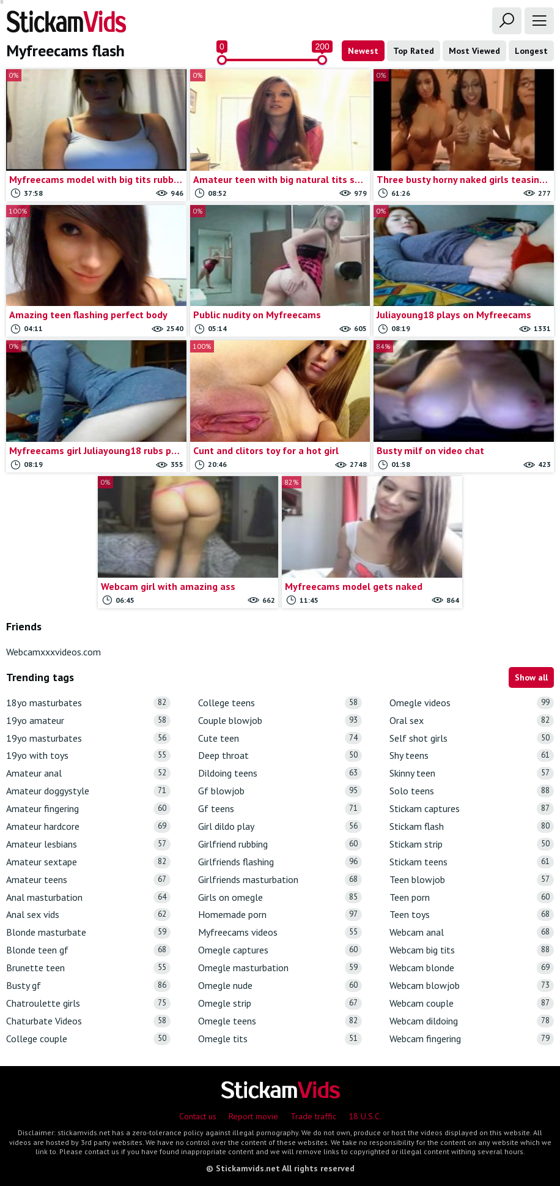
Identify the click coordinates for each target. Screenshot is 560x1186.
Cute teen (280, 738)
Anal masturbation (88, 897)
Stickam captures (471, 808)
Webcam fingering (471, 1038)
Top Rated (413, 50)
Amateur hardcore (88, 826)
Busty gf (88, 985)
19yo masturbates (88, 738)
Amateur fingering (88, 808)
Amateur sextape (88, 862)
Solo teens (471, 791)
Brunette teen (88, 967)
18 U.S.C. (364, 1116)
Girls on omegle (280, 897)
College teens (280, 702)
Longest (531, 50)
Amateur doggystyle (88, 791)
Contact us (197, 1116)
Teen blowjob (471, 879)
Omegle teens (280, 1021)
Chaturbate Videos (88, 1021)
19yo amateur (88, 720)
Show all (531, 677)
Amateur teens (88, 879)
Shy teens (471, 755)
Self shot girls (471, 738)
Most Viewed (474, 50)
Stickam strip (471, 844)
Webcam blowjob (471, 985)
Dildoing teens (280, 773)
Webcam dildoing (471, 1021)
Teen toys (471, 914)
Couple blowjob (280, 720)
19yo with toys (88, 755)
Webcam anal (471, 932)
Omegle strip (280, 1003)
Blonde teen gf (88, 950)
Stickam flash (471, 826)
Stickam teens (471, 862)
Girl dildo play (280, 826)
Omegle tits (280, 1038)
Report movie (253, 1116)
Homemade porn (280, 914)
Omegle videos (471, 702)
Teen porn (471, 897)
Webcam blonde (471, 967)
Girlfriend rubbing (280, 844)
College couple (88, 1038)
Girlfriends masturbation (280, 879)
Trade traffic (313, 1116)
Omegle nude (280, 985)
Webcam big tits (471, 950)
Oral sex (471, 720)
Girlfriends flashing (280, 862)
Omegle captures (280, 950)
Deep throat (280, 755)
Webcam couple (471, 1003)
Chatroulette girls (88, 1003)
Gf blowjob (280, 791)
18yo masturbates (88, 702)
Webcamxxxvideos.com (53, 652)
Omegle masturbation (280, 967)
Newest (363, 50)
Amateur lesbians (88, 844)
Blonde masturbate (88, 932)
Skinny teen (471, 773)
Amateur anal (88, 773)
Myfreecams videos (280, 932)
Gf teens (280, 808)
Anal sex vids (88, 914)
